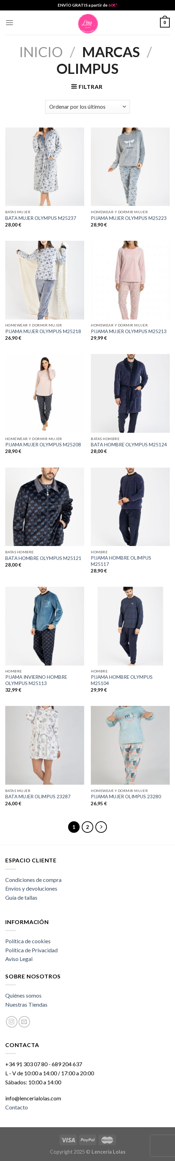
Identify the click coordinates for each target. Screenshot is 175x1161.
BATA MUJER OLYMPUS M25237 (40, 218)
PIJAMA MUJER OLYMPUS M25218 (43, 331)
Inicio (41, 52)
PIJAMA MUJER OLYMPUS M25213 (129, 331)
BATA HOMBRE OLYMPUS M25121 (43, 558)
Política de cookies (28, 941)
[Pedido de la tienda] (87, 107)
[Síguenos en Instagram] (11, 1022)
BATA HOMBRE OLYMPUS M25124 (129, 444)
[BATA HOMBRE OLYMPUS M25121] (44, 507)
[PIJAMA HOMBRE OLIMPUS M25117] (130, 507)
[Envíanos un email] (24, 1022)
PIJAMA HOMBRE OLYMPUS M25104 (122, 680)
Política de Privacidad (31, 950)
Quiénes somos (23, 995)
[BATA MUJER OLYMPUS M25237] (44, 167)
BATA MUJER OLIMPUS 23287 (38, 796)
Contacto (16, 1107)
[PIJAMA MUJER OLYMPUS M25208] (44, 393)
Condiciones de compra (33, 879)
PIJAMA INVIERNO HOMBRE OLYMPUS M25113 (36, 680)
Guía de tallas (21, 897)
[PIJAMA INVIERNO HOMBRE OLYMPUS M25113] (44, 626)
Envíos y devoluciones (31, 888)
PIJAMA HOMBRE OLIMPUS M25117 (121, 561)
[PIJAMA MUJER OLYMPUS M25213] (130, 280)
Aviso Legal (18, 958)
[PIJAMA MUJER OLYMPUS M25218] (44, 280)
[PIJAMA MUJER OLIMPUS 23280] (130, 745)
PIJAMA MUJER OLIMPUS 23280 (126, 796)
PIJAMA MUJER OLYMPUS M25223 (129, 218)
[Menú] (9, 22)
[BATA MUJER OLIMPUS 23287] (44, 745)
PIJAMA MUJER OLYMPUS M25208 (43, 444)
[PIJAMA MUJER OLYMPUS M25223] (130, 167)
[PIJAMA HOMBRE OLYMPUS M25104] (130, 626)
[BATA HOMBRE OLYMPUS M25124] (130, 393)
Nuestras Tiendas (26, 1004)
